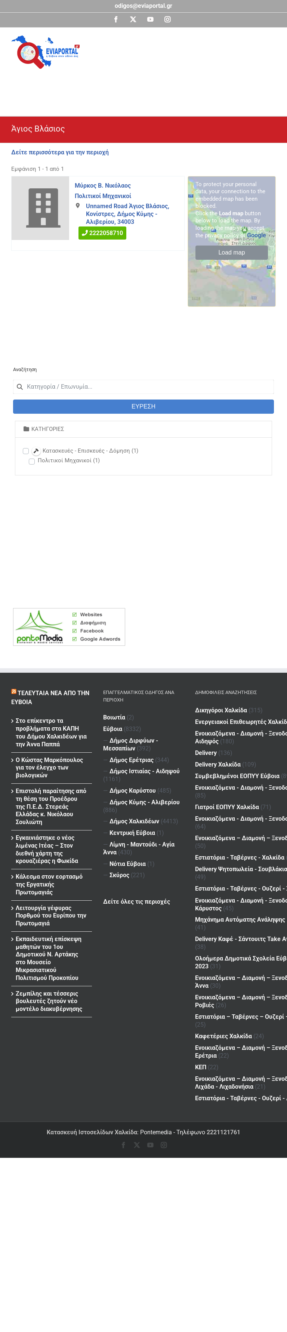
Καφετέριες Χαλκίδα (223, 995)
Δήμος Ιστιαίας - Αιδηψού (144, 771)
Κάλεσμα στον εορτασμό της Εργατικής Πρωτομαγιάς (49, 884)
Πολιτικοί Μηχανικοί (103, 195)
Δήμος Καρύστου (132, 790)
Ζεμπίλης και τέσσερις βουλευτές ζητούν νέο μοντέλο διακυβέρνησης (49, 1001)
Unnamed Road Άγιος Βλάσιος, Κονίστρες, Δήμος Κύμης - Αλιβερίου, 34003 (127, 214)
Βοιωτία (114, 717)
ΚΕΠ (233, 1022)
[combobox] (143, 387)
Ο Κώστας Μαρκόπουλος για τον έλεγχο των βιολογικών (49, 767)
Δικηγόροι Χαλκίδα (221, 710)
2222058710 (106, 233)
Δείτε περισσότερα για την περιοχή (60, 152)
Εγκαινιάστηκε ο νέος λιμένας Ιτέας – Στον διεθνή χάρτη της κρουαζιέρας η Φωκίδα (47, 849)
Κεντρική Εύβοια (132, 832)
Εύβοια (112, 729)
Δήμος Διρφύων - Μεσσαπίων (130, 744)
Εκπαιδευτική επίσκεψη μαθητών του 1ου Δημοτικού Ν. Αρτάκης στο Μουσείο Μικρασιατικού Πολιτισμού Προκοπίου (48, 958)
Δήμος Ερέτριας (131, 760)
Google (256, 235)
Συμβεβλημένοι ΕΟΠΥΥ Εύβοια (237, 767)
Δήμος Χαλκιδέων (134, 821)
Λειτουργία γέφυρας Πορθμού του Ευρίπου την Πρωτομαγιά (51, 915)
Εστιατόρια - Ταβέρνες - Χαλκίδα (239, 840)
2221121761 (223, 1132)
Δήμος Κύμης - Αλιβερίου (144, 802)
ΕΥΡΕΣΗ (143, 406)
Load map (231, 252)
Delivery (239, 745)
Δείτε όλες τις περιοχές (136, 901)
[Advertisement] (147, 89)
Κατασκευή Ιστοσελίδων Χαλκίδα (92, 1132)
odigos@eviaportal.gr (143, 5)
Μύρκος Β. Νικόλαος (103, 185)
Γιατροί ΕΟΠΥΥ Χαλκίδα (227, 794)
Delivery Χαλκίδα (251, 757)
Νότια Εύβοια (127, 863)
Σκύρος (119, 875)
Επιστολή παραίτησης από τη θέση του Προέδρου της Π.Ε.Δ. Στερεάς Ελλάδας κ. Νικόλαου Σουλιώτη (51, 806)
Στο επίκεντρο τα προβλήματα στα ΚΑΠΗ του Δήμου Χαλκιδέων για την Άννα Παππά (51, 732)
